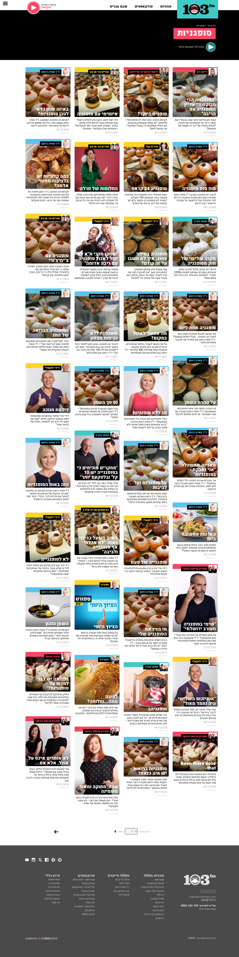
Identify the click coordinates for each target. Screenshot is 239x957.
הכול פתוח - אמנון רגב (84, 906)
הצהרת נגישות (53, 895)
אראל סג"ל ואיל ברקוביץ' (152, 887)
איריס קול (159, 902)
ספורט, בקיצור (88, 891)
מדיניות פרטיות (53, 891)
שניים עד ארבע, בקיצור (84, 895)
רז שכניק (160, 918)
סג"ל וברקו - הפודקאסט (83, 887)
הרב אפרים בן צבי (121, 891)
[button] (165, 5)
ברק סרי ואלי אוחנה (155, 891)
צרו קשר (56, 902)
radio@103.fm (208, 900)
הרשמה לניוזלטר (52, 899)
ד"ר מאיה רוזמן (122, 887)
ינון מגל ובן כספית (156, 883)
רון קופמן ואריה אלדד (154, 914)
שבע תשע (159, 879)
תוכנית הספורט (157, 899)
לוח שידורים (54, 887)
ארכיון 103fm (88, 914)
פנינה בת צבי (158, 910)
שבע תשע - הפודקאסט (84, 879)
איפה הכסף (158, 906)
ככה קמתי (90, 902)
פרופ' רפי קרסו (122, 879)
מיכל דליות (124, 883)
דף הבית (212, 25)
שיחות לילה (124, 895)
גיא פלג (160, 895)
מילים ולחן (90, 910)
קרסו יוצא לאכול (87, 899)
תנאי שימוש (54, 879)
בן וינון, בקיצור (88, 883)
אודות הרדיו (54, 883)
